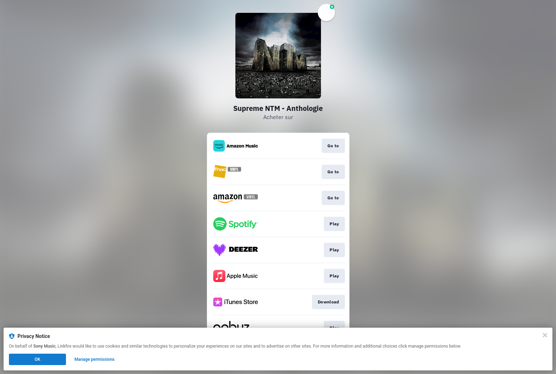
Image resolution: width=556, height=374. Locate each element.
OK (37, 359)
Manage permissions (95, 359)
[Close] (545, 335)
